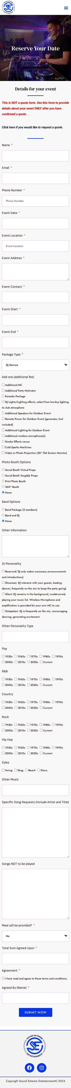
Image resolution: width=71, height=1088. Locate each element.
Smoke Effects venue (17, 441)
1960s (21, 656)
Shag (20, 770)
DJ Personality (11, 564)
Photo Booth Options (16, 462)
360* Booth (12, 487)
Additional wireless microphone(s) (25, 436)
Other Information (14, 530)
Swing (8, 770)
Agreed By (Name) (14, 988)
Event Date (10, 213)
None (8, 492)
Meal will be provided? (17, 925)
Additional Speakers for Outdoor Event (28, 413)
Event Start (10, 309)
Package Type (11, 354)
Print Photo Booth (15, 481)
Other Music (10, 779)
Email (6, 168)
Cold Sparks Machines (18, 447)
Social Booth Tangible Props (21, 475)
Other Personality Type (17, 626)
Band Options (11, 502)
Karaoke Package (15, 396)
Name (6, 145)
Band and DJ (12, 515)
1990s (59, 656)
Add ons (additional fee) (18, 377)
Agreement (10, 970)
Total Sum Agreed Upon (18, 948)
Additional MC (13, 385)
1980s (46, 656)
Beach (32, 770)
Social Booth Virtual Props (20, 470)
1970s (34, 656)
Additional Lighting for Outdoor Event (27, 430)
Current (47, 662)
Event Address (12, 258)
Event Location (12, 235)
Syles (5, 762)
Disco (44, 770)
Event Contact (12, 287)
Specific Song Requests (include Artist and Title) (35, 802)
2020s (34, 662)
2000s (9, 662)
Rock (5, 717)
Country (7, 694)
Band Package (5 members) (21, 510)
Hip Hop (7, 740)
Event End (9, 332)
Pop (4, 649)
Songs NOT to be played (18, 864)
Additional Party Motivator (20, 390)
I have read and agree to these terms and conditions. (36, 978)
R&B (5, 671)
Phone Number (12, 190)
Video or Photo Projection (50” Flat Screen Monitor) (36, 453)
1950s (8, 656)
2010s (21, 662)
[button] (66, 8)
